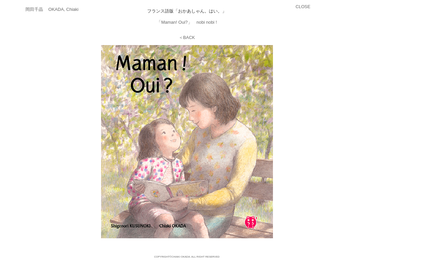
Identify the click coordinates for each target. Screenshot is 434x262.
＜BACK (187, 37)
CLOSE (303, 6)
